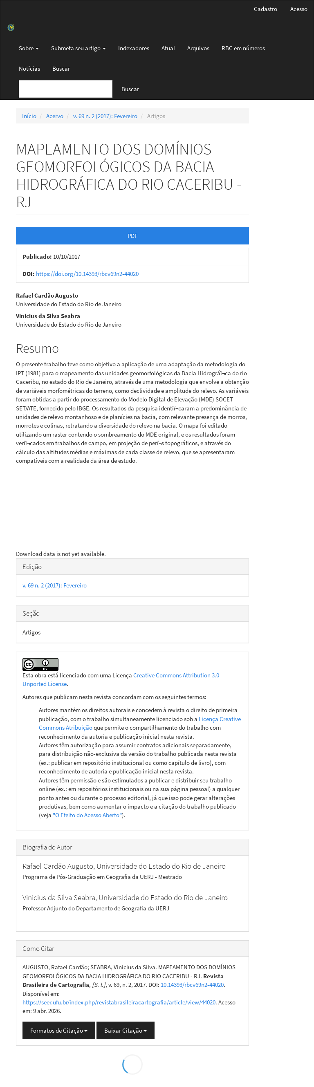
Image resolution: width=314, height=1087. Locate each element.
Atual (168, 48)
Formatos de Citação (58, 1030)
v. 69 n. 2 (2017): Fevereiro (105, 116)
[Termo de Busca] (65, 89)
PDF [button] (132, 236)
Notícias (29, 68)
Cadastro (265, 9)
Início (29, 116)
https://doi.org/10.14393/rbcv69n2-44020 (87, 274)
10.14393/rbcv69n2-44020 (192, 984)
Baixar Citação (125, 1030)
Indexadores (133, 48)
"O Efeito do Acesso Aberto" (87, 815)
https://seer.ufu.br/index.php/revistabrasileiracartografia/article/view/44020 (118, 1002)
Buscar (61, 68)
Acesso (298, 9)
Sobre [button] (29, 48)
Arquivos (198, 48)
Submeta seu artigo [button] (78, 48)
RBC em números (243, 48)
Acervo (54, 116)
